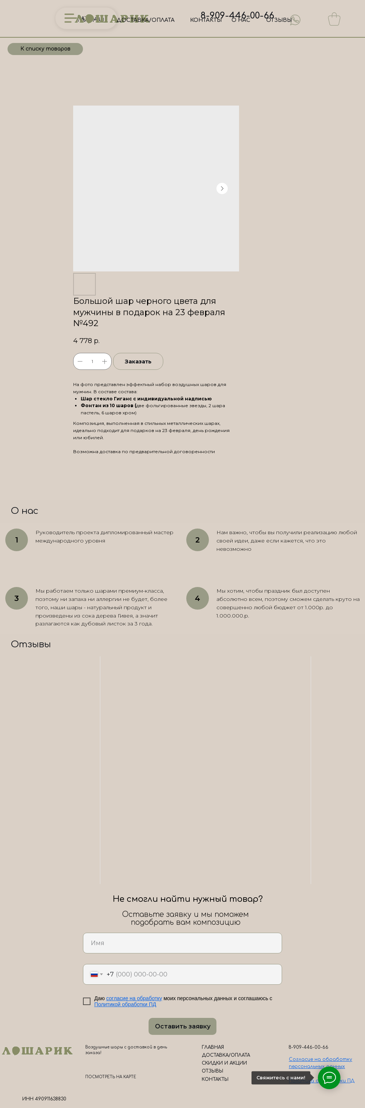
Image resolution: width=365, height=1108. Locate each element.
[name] (182, 943)
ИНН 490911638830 (44, 1099)
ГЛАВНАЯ (213, 1047)
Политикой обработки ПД (125, 1004)
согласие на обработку (134, 998)
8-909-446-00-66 (237, 16)
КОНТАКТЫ (206, 20)
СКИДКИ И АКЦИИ (224, 1063)
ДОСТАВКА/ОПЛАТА (146, 20)
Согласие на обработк (319, 1059)
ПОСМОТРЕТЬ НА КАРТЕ (110, 1077)
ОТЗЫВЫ (279, 20)
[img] (295, 20)
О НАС (241, 20)
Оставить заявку (182, 1026)
